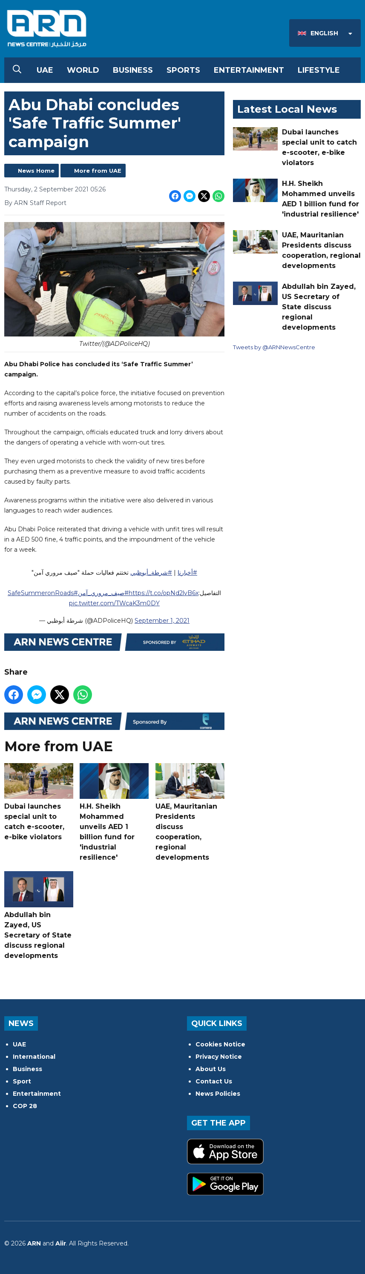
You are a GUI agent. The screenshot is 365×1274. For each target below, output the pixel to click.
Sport (22, 1081)
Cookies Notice (220, 1044)
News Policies (217, 1093)
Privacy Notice (218, 1056)
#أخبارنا (187, 572)
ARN (34, 1243)
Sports (183, 70)
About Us (210, 1069)
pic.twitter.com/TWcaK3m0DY (114, 603)
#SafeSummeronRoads (43, 593)
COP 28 (25, 1106)
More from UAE (97, 170)
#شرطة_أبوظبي (151, 572)
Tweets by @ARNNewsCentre (274, 347)
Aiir (60, 1243)
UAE (45, 70)
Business (133, 70)
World (83, 70)
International (34, 1056)
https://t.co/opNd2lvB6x (163, 593)
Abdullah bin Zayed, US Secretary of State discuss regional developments (38, 915)
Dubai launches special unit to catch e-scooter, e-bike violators (38, 802)
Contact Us (213, 1081)
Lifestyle (319, 70)
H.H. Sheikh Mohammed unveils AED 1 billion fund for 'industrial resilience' (114, 812)
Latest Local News (287, 109)
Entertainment (249, 70)
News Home (36, 170)
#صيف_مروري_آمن (103, 593)
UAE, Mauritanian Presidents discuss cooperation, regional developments (189, 812)
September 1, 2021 (162, 620)
